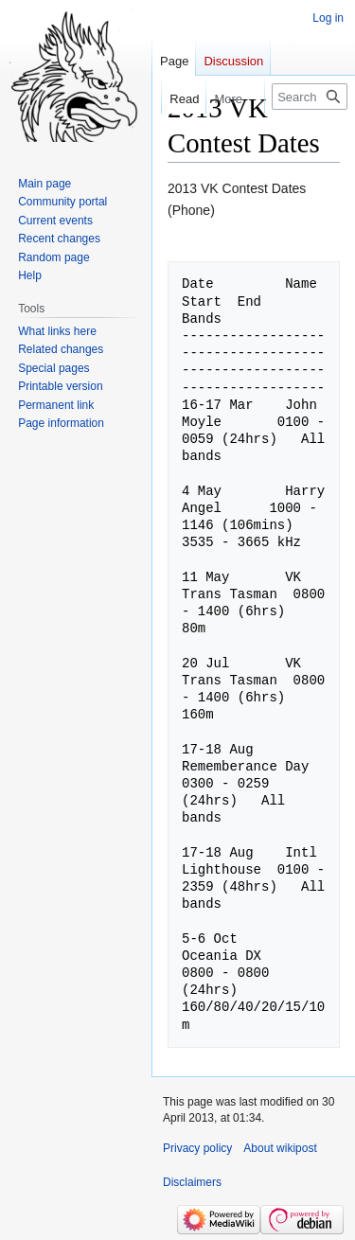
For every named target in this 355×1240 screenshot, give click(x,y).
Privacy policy (197, 1148)
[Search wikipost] (309, 96)
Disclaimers (192, 1182)
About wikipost (279, 1148)
